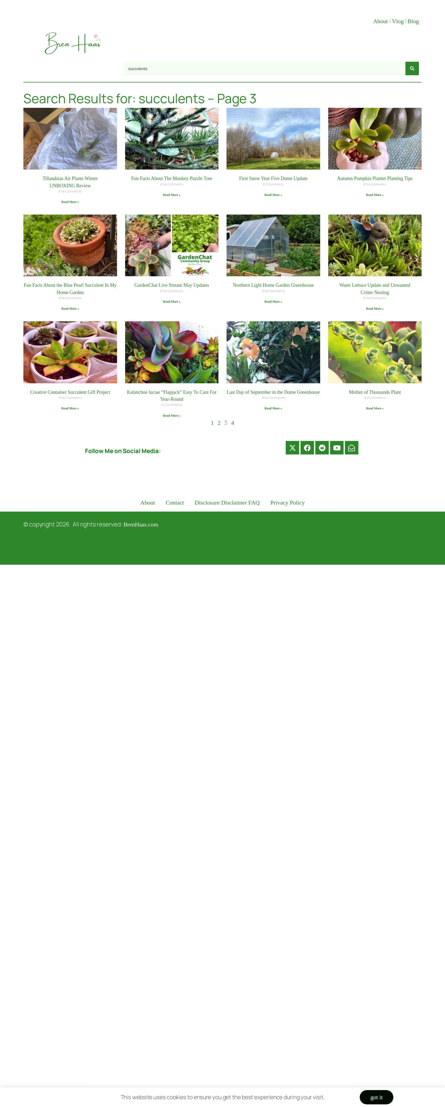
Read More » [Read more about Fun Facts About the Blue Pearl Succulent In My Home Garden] (70, 309)
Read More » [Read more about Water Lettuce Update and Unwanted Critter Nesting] (375, 309)
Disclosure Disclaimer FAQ (227, 502)
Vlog (398, 21)
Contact (175, 502)
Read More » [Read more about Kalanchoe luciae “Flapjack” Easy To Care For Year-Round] (172, 416)
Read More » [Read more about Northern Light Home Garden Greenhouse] (273, 302)
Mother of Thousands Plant (375, 392)
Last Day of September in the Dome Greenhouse (273, 392)
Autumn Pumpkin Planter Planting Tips (374, 178)
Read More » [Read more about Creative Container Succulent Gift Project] (70, 408)
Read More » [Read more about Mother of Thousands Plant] (375, 408)
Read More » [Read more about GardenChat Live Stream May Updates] (172, 302)
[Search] (412, 68)
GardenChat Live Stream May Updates (171, 285)
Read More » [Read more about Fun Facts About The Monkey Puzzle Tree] (172, 195)
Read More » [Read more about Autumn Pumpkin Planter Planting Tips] (375, 195)
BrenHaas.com (140, 524)
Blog (413, 21)
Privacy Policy (287, 502)
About (381, 21)
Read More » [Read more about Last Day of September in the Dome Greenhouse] (273, 408)
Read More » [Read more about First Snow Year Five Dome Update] (273, 195)
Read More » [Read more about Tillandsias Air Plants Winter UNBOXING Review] (70, 202)
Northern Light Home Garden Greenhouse (273, 285)
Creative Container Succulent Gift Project (70, 392)
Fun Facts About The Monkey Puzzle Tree (171, 178)
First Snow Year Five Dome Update (273, 178)
